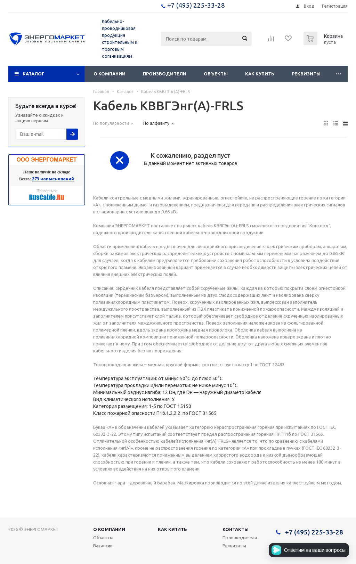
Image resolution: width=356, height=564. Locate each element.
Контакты (235, 529)
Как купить (259, 73)
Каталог (33, 73)
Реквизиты (306, 73)
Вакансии (103, 545)
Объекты (216, 73)
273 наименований (53, 179)
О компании (110, 73)
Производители (164, 73)
